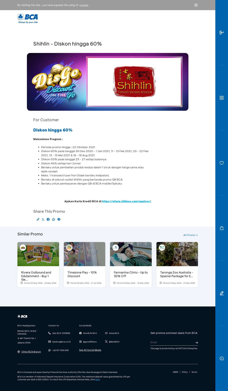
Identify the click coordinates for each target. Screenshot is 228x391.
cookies (83, 5)
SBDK (175, 372)
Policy (185, 372)
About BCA (126, 18)
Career (147, 18)
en (195, 18)
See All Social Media (90, 350)
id (189, 18)
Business (103, 18)
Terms (194, 372)
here (97, 379)
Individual (82, 18)
